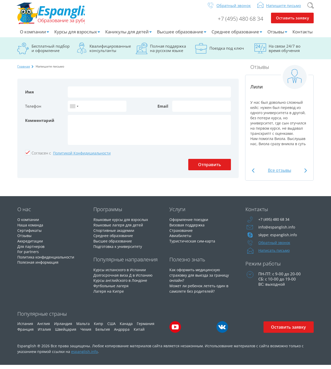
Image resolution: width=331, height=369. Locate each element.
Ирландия (63, 327)
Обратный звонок (233, 9)
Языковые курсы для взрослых (122, 223)
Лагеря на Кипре (109, 293)
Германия (145, 327)
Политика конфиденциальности (48, 259)
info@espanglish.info (277, 231)
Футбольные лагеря (112, 288)
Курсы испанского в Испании (121, 272)
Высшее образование (180, 36)
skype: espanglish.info (278, 238)
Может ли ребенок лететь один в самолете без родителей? (200, 290)
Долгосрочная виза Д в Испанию (124, 277)
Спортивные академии (115, 233)
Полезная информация (39, 264)
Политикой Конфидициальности (82, 156)
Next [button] (305, 174)
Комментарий (39, 124)
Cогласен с (41, 156)
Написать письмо (274, 254)
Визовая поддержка (188, 228)
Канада (126, 327)
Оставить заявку (292, 22)
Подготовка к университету (119, 249)
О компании (33, 36)
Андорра (122, 333)
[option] (279, 112)
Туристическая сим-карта (193, 244)
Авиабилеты (181, 238)
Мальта (83, 327)
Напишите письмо (283, 9)
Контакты (302, 36)
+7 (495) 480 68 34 (238, 22)
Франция (25, 333)
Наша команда (31, 228)
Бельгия (102, 333)
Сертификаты (30, 233)
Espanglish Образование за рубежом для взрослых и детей (56, 15)
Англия (43, 327)
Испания (25, 327)
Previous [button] (254, 174)
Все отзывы (279, 174)
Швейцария (65, 333)
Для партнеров (31, 249)
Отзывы (275, 36)
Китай (139, 333)
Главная (23, 70)
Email (162, 110)
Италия (44, 333)
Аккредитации (30, 244)
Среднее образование (235, 36)
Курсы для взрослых (75, 36)
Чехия (85, 333)
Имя (29, 95)
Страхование (181, 233)
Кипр (98, 327)
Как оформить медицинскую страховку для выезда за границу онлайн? (200, 277)
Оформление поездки (190, 223)
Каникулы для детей (127, 36)
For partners (28, 254)
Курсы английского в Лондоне (122, 282)
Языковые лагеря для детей (119, 228)
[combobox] (74, 110)
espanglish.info (84, 355)
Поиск (310, 9)
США (111, 327)
